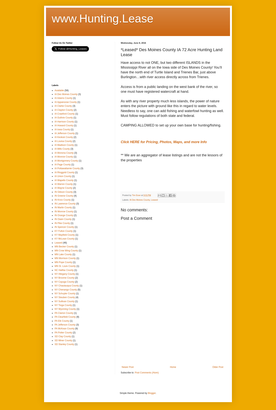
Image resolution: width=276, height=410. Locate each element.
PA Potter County (63, 332)
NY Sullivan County (64, 301)
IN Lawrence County (65, 203)
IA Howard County (64, 125)
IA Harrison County (64, 121)
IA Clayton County (64, 110)
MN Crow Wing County (66, 250)
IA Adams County (63, 98)
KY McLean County (64, 238)
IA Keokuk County (64, 137)
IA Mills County (62, 149)
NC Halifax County (64, 270)
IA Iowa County (62, 129)
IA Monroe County (64, 156)
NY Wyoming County (65, 309)
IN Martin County (63, 207)
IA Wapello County (64, 180)
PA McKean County (64, 328)
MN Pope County (63, 262)
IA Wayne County (63, 188)
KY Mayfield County (65, 235)
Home (173, 367)
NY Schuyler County (65, 293)
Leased (154, 200)
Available (59, 90)
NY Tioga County (63, 305)
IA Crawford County (65, 113)
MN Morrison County (65, 258)
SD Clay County (63, 336)
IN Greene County (64, 195)
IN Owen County (63, 219)
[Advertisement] (151, 177)
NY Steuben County (65, 297)
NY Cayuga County (64, 281)
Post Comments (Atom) (147, 372)
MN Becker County (64, 246)
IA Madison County (64, 145)
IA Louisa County (63, 141)
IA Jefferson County (65, 133)
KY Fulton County (64, 231)
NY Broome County (64, 277)
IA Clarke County (63, 106)
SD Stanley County (64, 344)
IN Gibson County (64, 192)
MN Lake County (63, 254)
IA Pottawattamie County (67, 168)
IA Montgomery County (66, 160)
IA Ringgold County (64, 172)
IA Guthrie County (64, 117)
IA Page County (63, 164)
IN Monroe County (64, 211)
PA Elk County (62, 321)
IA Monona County (64, 153)
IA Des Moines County (140, 200)
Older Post (217, 367)
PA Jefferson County (65, 324)
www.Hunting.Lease (102, 18)
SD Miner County (63, 340)
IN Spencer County (64, 227)
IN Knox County (63, 199)
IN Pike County (62, 223)
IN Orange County (64, 215)
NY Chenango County (66, 289)
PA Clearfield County (65, 317)
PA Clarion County (64, 313)
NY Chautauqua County (67, 285)
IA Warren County (64, 184)
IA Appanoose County (66, 102)
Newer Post (128, 367)
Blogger (152, 393)
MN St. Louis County (65, 266)
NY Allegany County (65, 274)
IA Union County (63, 176)
